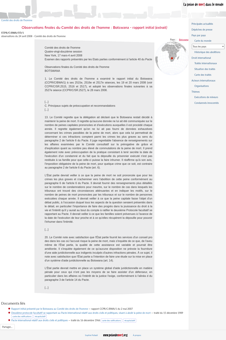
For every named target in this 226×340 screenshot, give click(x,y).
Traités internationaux (205, 63)
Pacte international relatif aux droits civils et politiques (39, 320)
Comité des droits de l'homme (16, 20)
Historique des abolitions (207, 52)
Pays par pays (199, 35)
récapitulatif (40, 316)
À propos (137, 335)
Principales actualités (202, 23)
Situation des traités (204, 69)
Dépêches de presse (202, 29)
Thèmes (196, 91)
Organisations (201, 85)
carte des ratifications (21, 316)
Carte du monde (202, 40)
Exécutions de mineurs (206, 97)
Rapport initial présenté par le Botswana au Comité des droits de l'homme (49, 308)
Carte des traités (202, 74)
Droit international (201, 57)
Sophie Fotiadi (91, 335)
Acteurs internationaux (203, 80)
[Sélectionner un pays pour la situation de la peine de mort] (208, 46)
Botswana (183, 39)
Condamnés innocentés (206, 102)
